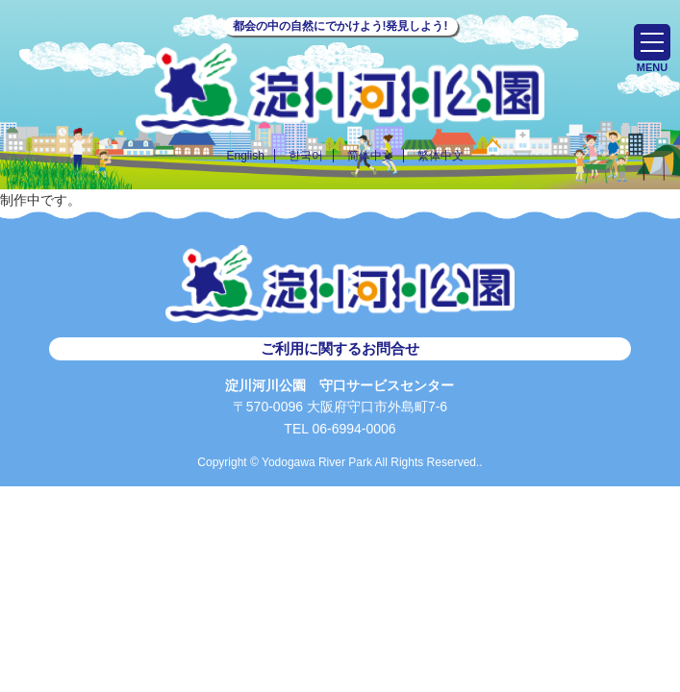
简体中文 (370, 155)
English (245, 155)
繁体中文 (440, 155)
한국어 (306, 155)
